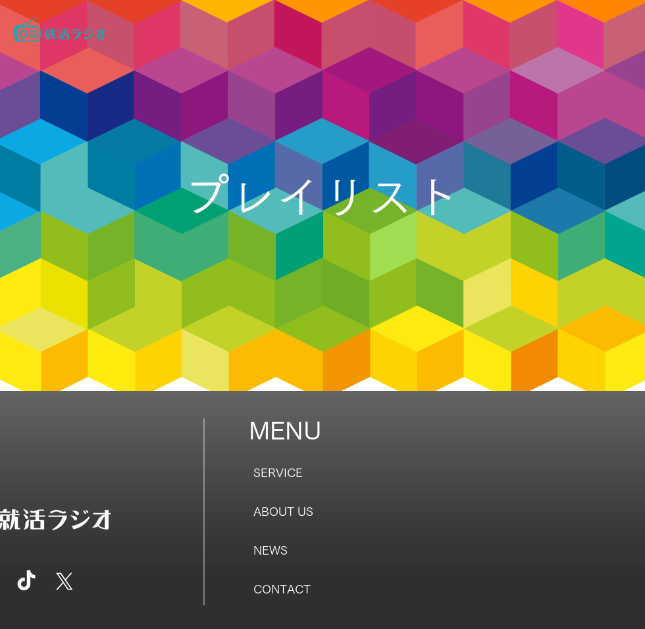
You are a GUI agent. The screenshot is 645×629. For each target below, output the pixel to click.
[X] (64, 581)
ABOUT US (283, 511)
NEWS (270, 550)
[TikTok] (26, 581)
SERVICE (278, 472)
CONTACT (282, 589)
